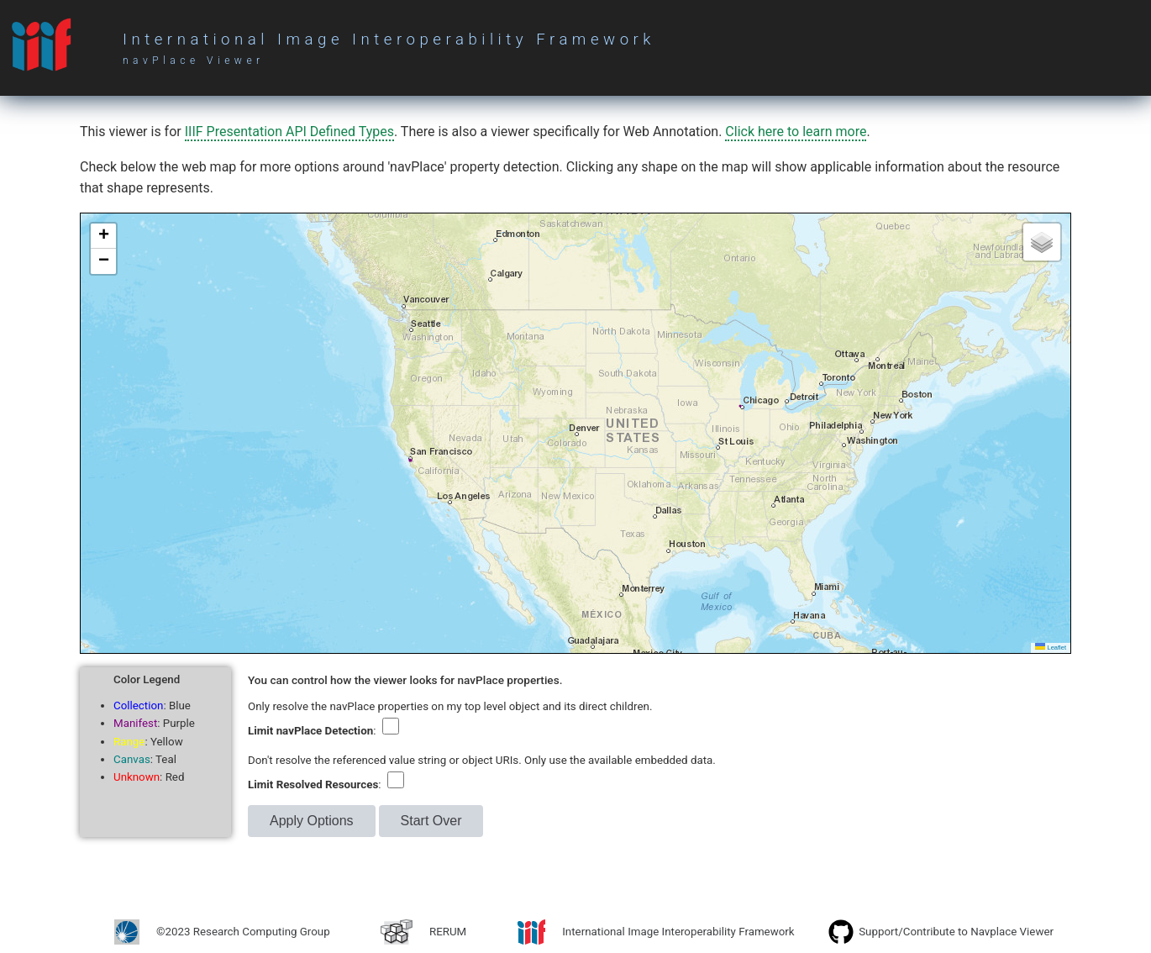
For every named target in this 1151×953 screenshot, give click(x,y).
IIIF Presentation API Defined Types (289, 132)
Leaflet (1050, 647)
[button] (103, 236)
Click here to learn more (795, 132)
